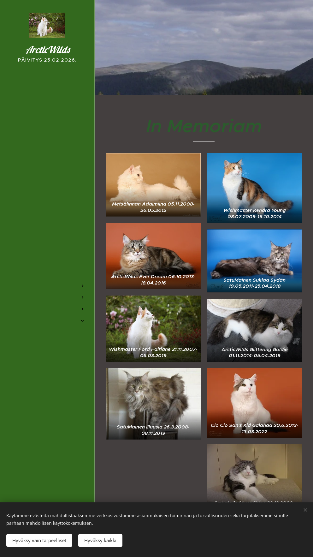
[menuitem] (47, 267)
